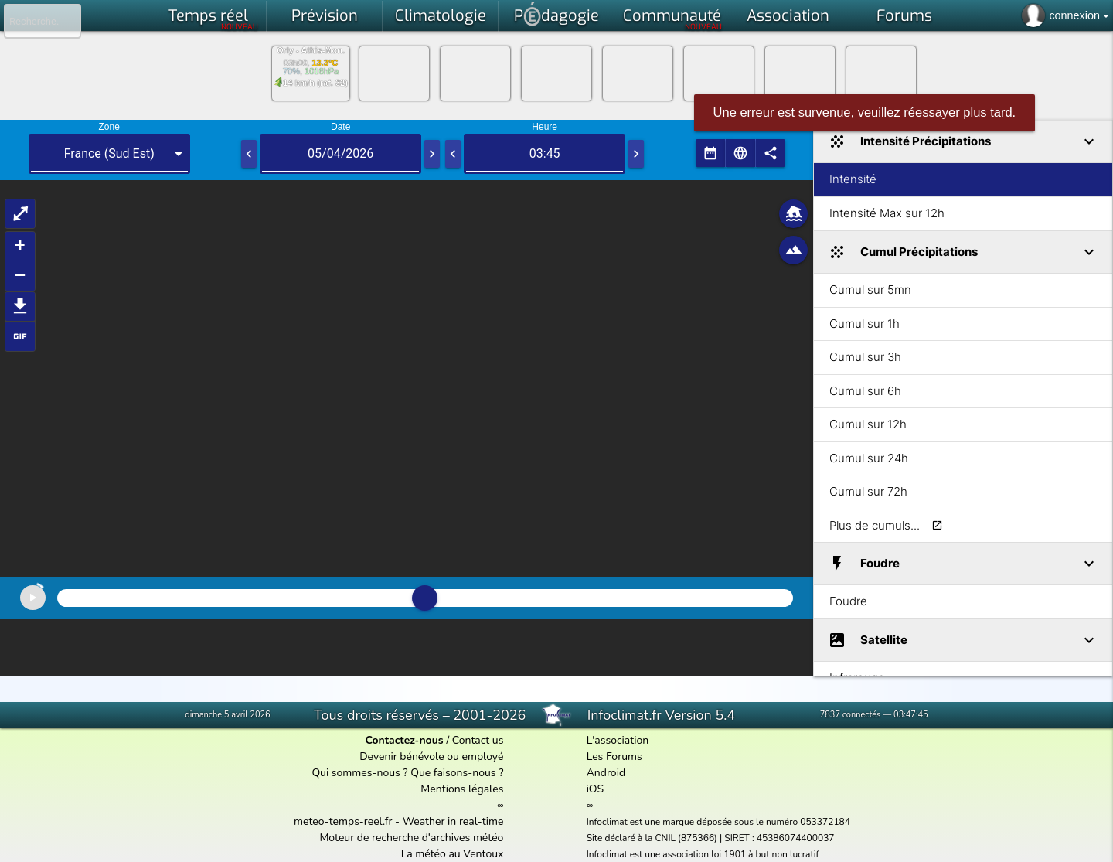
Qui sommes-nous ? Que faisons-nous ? (407, 772)
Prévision (324, 15)
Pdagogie (556, 14)
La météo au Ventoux (452, 854)
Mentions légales (461, 789)
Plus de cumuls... (874, 525)
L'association (618, 740)
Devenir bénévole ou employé (431, 756)
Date (340, 126)
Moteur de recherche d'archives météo (411, 837)
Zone (109, 126)
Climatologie (440, 15)
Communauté (672, 18)
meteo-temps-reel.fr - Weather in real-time (398, 821)
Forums (904, 15)
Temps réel (213, 18)
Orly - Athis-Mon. (311, 50)
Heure (544, 126)
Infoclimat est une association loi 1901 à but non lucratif (703, 854)
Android (606, 772)
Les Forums (614, 756)
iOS (595, 789)
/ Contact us (434, 740)
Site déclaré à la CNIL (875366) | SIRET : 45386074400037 (711, 838)
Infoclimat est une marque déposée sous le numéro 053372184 (718, 822)
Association (788, 15)
